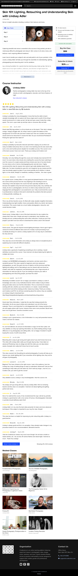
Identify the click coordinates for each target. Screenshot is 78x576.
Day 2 (6, 37)
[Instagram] (28, 564)
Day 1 (5, 32)
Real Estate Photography (36, 511)
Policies (39, 573)
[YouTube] (21, 564)
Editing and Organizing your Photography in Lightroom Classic (12, 490)
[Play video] (39, 33)
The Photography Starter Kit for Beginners (38, 490)
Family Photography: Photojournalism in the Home (14, 532)
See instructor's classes (20, 98)
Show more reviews (11, 444)
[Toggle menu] (75, 5)
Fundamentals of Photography (11, 469)
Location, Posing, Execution (37, 531)
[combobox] (48, 5)
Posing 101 (6, 511)
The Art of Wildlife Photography (38, 469)
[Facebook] (24, 564)
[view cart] (57, 1)
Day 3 (6, 41)
